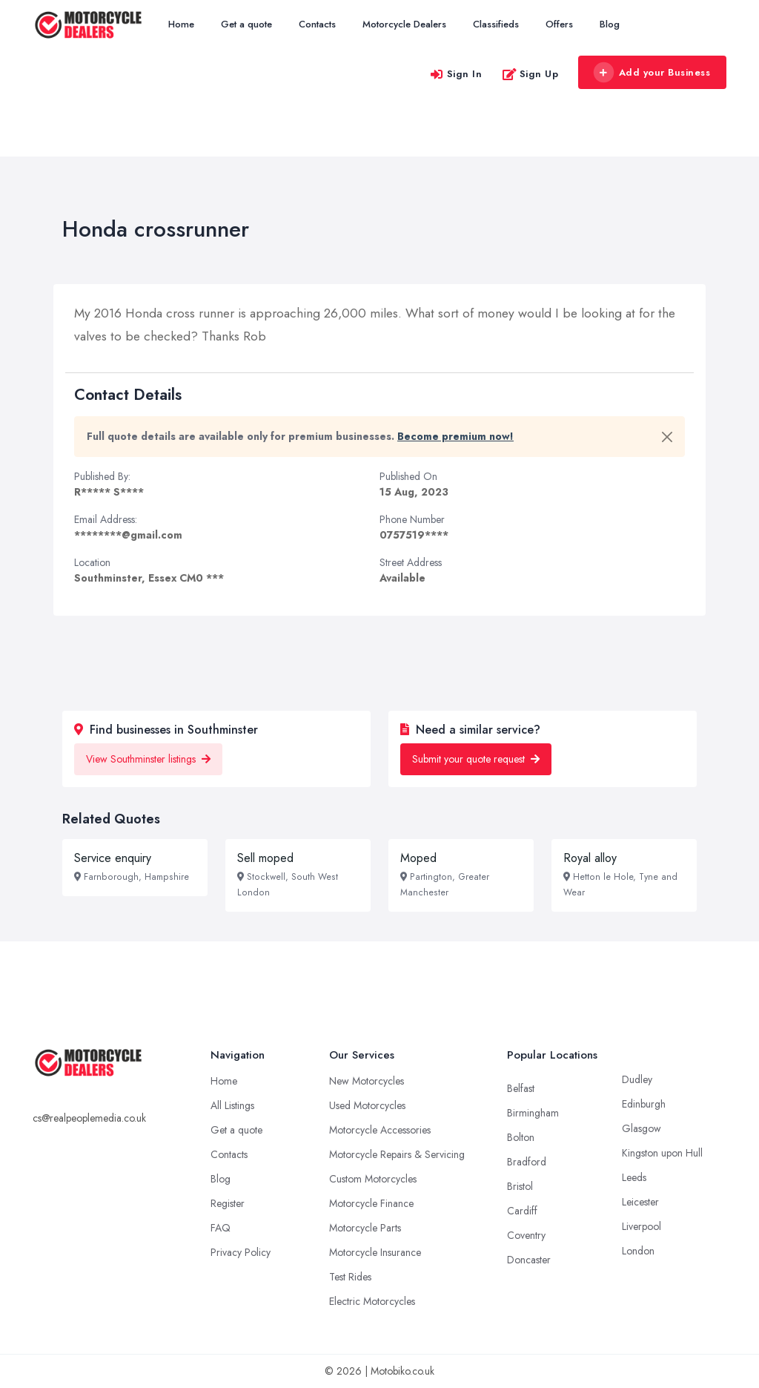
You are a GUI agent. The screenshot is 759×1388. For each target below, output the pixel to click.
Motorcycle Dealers (404, 24)
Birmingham (533, 1112)
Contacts (317, 24)
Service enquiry (112, 857)
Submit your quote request (476, 758)
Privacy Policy (241, 1252)
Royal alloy (590, 857)
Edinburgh (644, 1103)
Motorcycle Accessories (380, 1129)
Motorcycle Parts (365, 1227)
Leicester (640, 1201)
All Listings (232, 1105)
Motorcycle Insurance (375, 1252)
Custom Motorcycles (373, 1178)
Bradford (526, 1161)
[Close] (667, 437)
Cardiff (522, 1210)
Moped (418, 857)
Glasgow (641, 1128)
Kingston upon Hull (662, 1152)
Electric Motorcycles (372, 1301)
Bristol (520, 1186)
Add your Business (651, 72)
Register (228, 1203)
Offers (559, 24)
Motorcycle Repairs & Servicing (397, 1154)
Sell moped (265, 857)
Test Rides (350, 1276)
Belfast (520, 1088)
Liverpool (641, 1226)
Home (181, 24)
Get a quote (246, 24)
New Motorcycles (366, 1080)
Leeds (634, 1177)
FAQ (221, 1227)
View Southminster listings (148, 758)
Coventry (526, 1235)
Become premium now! (455, 436)
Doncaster (529, 1259)
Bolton (520, 1137)
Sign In (456, 74)
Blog (610, 24)
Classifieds (496, 24)
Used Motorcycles (367, 1105)
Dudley (637, 1079)
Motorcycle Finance (371, 1203)
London (638, 1250)
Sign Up (530, 74)
